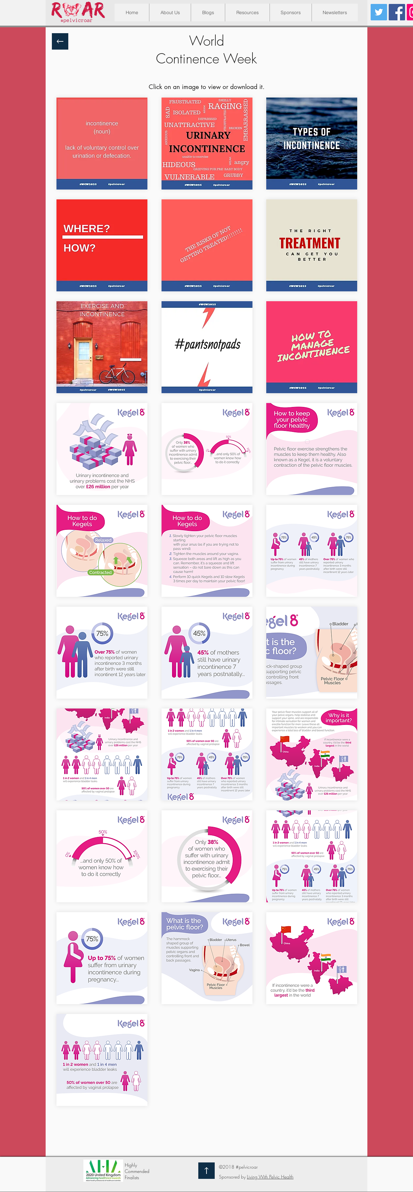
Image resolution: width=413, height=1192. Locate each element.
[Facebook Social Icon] (397, 12)
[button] (247, 12)
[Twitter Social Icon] (379, 12)
